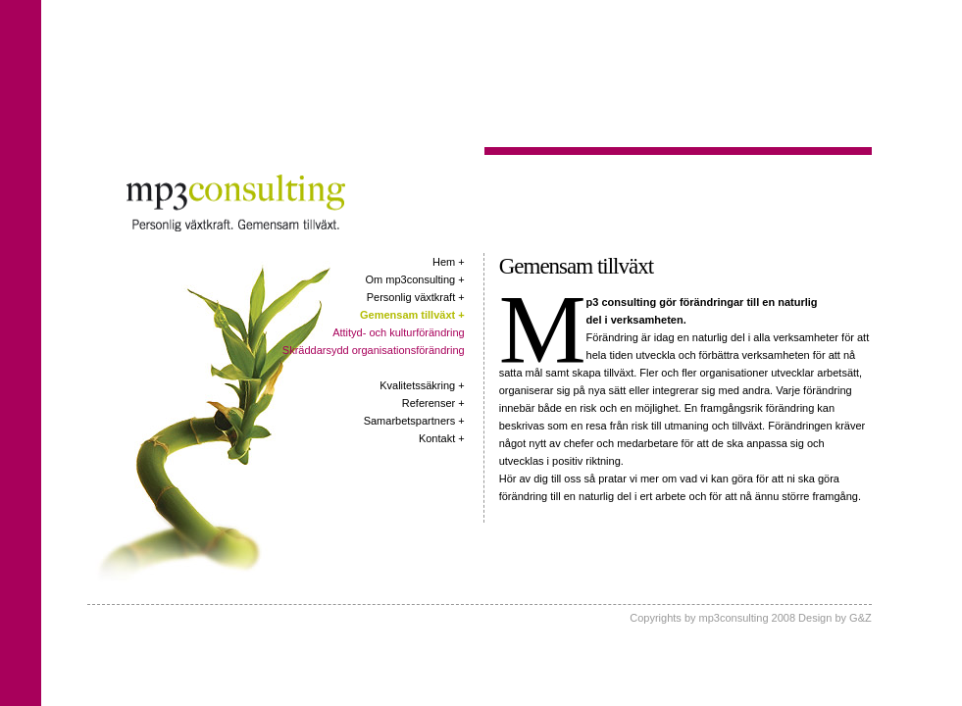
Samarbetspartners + (414, 421)
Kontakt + (442, 438)
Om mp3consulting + (415, 279)
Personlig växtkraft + (416, 297)
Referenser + (433, 403)
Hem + (448, 262)
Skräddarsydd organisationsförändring (373, 350)
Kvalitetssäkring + (422, 385)
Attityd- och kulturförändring (398, 332)
